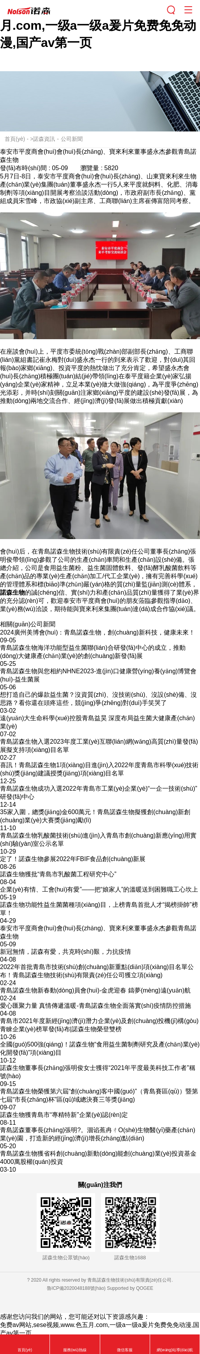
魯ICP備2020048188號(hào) (76, 1288)
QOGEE (144, 1288)
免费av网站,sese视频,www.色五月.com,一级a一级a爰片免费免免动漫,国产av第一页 (98, 25)
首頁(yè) (15, 139)
